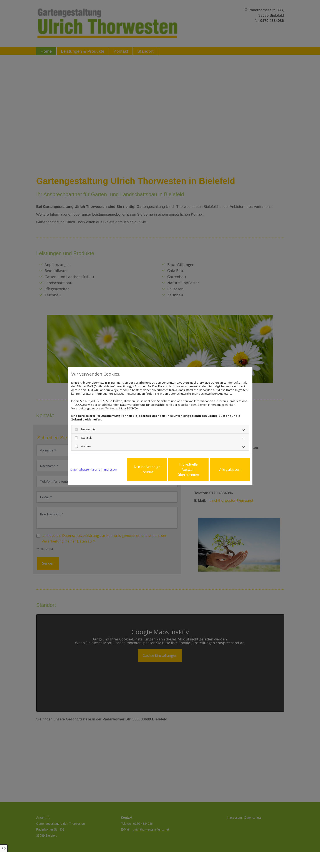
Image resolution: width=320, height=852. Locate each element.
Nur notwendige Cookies (147, 469)
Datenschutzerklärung (85, 469)
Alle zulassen (229, 469)
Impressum (111, 469)
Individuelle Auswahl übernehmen (188, 469)
